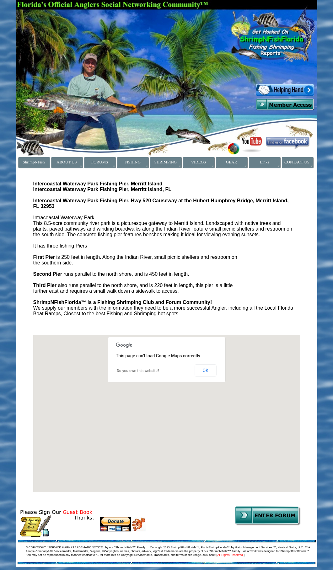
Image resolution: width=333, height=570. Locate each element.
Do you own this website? (138, 371)
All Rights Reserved (230, 555)
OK (205, 370)
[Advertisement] (80, 19)
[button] (52, 453)
